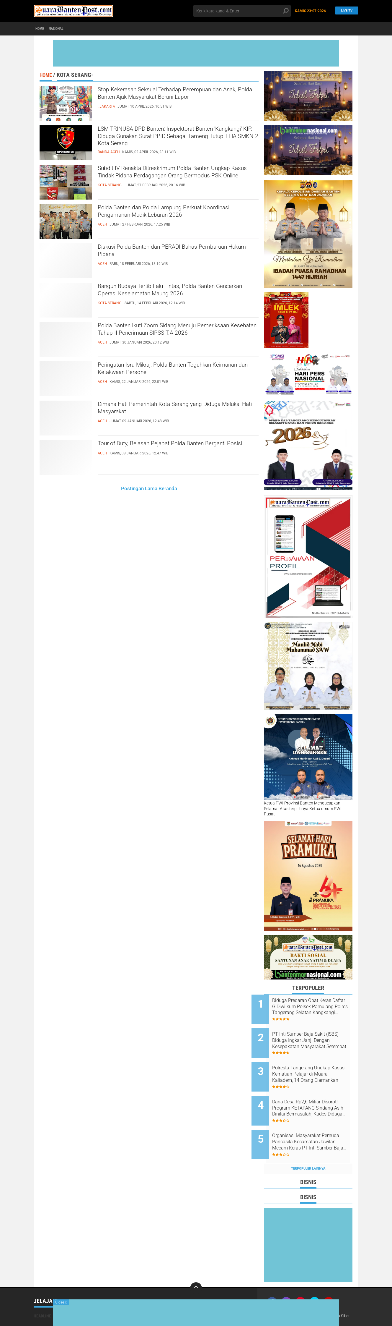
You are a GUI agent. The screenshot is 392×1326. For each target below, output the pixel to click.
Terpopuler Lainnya (308, 1149)
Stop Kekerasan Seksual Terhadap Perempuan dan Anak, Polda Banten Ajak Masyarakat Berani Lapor (177, 100)
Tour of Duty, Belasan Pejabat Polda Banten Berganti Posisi (169, 449)
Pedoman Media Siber (336, 1296)
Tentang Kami (281, 1296)
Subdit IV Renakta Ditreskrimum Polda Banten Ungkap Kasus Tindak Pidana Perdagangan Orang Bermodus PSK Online (174, 179)
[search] (242, 11)
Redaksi (305, 1296)
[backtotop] (196, 1268)
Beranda (168, 488)
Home (42, 29)
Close (61, 1302)
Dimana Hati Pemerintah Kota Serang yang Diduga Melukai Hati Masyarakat (168, 410)
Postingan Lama (139, 488)
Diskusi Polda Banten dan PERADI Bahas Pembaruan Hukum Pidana (165, 253)
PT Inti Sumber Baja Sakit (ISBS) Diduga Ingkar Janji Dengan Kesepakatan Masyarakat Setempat (312, 1036)
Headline (42, 1296)
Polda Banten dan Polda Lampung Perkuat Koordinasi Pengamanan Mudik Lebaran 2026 (173, 213)
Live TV (344, 11)
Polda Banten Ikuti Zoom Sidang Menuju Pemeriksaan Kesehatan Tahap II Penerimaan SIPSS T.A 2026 (173, 336)
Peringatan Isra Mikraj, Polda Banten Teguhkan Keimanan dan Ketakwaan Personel (175, 371)
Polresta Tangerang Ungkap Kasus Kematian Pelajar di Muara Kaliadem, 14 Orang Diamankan (314, 1066)
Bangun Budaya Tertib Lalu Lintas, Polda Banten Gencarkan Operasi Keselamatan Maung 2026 (177, 292)
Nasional (63, 29)
